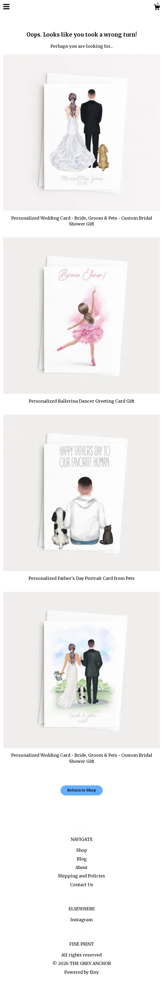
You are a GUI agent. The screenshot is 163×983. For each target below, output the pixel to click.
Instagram (81, 919)
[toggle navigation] (6, 6)
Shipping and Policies (81, 875)
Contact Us (81, 884)
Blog (82, 859)
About (81, 867)
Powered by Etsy (81, 972)
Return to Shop (81, 790)
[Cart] (157, 8)
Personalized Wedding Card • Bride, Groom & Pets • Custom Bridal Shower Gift (81, 218)
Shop (81, 850)
